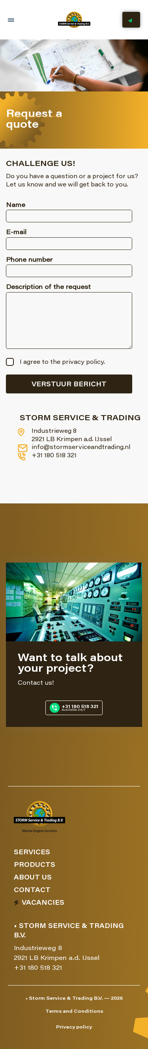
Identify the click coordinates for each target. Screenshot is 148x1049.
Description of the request (48, 287)
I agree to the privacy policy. (62, 362)
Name (15, 205)
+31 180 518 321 (48, 456)
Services (32, 853)
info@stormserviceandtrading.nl (75, 448)
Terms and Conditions (74, 1011)
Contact (32, 890)
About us (33, 878)
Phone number (29, 260)
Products (34, 865)
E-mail (16, 232)
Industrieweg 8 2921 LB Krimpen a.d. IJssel (66, 435)
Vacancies (43, 903)
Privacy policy (74, 1027)
